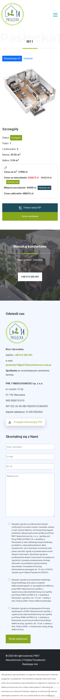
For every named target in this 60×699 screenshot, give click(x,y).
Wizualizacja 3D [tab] (12, 58)
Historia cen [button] (13, 182)
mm (36, 664)
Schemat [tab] (28, 58)
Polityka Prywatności (34, 660)
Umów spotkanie (30, 216)
